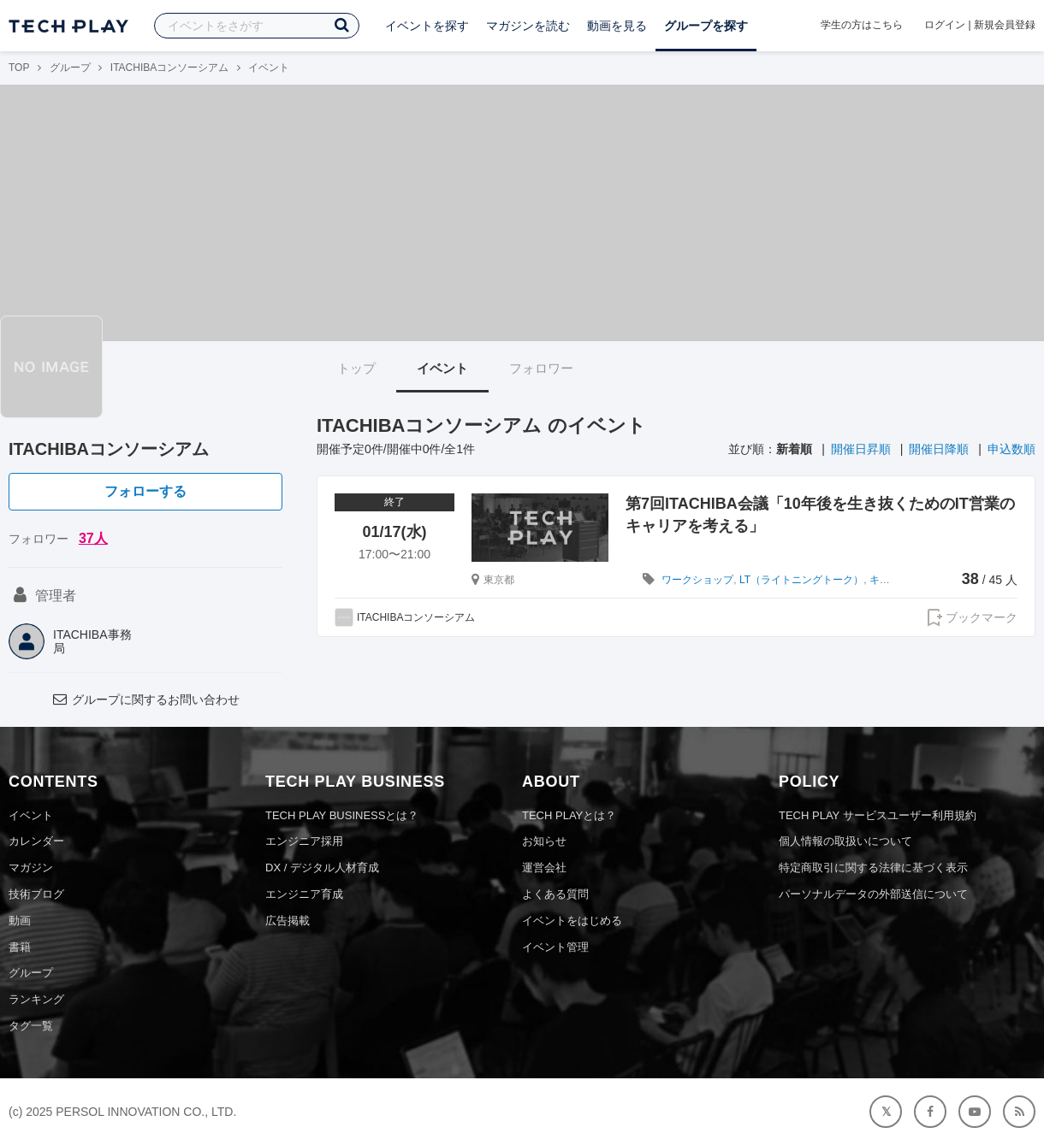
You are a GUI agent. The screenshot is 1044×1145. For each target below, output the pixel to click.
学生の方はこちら (862, 25)
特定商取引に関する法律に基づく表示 (873, 867)
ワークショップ (697, 580)
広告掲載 (287, 920)
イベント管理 (555, 947)
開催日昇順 (861, 449)
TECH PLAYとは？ (569, 815)
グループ (70, 68)
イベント (442, 368)
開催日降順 (939, 449)
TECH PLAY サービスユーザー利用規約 (877, 815)
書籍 (20, 947)
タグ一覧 (31, 1025)
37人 (93, 538)
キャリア (890, 580)
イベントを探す (427, 25)
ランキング (36, 999)
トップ (356, 368)
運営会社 (544, 867)
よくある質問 (555, 894)
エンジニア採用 (304, 841)
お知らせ (544, 841)
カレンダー (36, 841)
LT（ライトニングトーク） (801, 580)
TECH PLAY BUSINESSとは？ (341, 815)
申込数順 (1011, 449)
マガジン (31, 867)
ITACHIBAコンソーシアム (169, 68)
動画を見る (617, 25)
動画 (20, 920)
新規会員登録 (1004, 25)
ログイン (944, 25)
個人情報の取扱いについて (845, 841)
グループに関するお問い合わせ (145, 699)
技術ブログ (36, 894)
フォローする (145, 491)
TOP (19, 68)
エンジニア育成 (304, 894)
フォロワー (541, 368)
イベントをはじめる (572, 920)
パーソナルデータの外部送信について (873, 894)
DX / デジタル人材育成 (322, 867)
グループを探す (706, 25)
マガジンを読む (528, 25)
